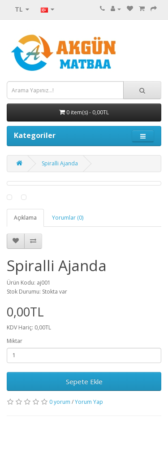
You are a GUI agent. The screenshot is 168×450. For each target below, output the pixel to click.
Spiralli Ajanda (60, 163)
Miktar (14, 341)
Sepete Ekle (84, 381)
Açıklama (25, 217)
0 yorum (59, 402)
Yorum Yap (89, 402)
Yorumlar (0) (67, 217)
